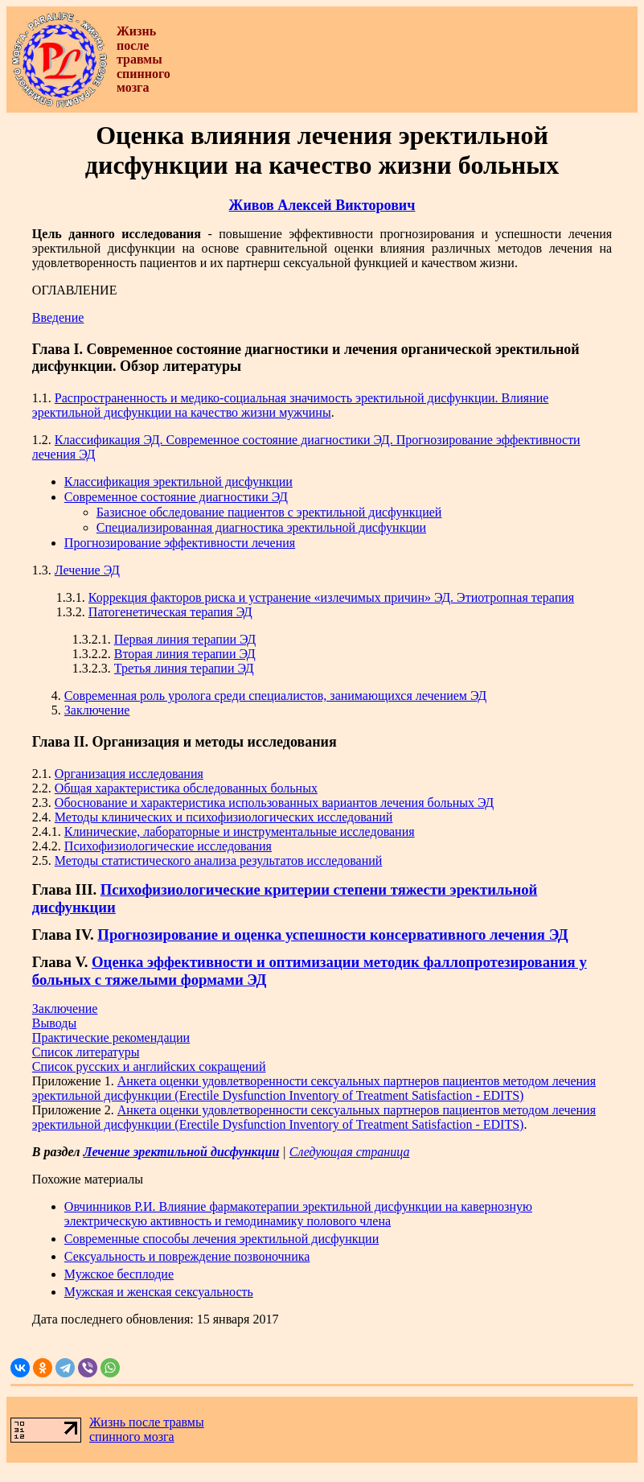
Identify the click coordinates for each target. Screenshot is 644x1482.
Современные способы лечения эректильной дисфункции (221, 1238)
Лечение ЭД (87, 570)
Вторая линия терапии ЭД (185, 654)
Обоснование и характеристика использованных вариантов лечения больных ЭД (274, 802)
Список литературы (86, 1052)
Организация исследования (129, 773)
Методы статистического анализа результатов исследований (219, 860)
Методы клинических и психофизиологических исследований (224, 817)
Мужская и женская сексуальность (158, 1292)
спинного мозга (131, 1436)
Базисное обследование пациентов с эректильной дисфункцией (269, 512)
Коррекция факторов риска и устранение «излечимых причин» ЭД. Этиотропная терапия (331, 597)
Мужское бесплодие (119, 1274)
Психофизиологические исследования (168, 846)
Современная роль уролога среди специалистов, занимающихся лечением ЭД (275, 695)
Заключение (97, 710)
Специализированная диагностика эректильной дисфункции (261, 527)
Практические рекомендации (111, 1037)
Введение (58, 317)
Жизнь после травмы (146, 1422)
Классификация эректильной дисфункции (178, 481)
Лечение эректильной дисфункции (181, 1152)
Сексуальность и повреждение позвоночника (187, 1256)
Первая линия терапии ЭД (185, 639)
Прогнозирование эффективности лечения (179, 543)
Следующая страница (349, 1152)
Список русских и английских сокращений (149, 1066)
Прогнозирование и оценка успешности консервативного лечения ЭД (332, 934)
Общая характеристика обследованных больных (186, 788)
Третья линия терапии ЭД (184, 668)
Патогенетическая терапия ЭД (170, 612)
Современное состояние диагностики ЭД (176, 497)
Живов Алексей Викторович (322, 205)
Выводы (54, 1023)
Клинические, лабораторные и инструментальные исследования (239, 831)
